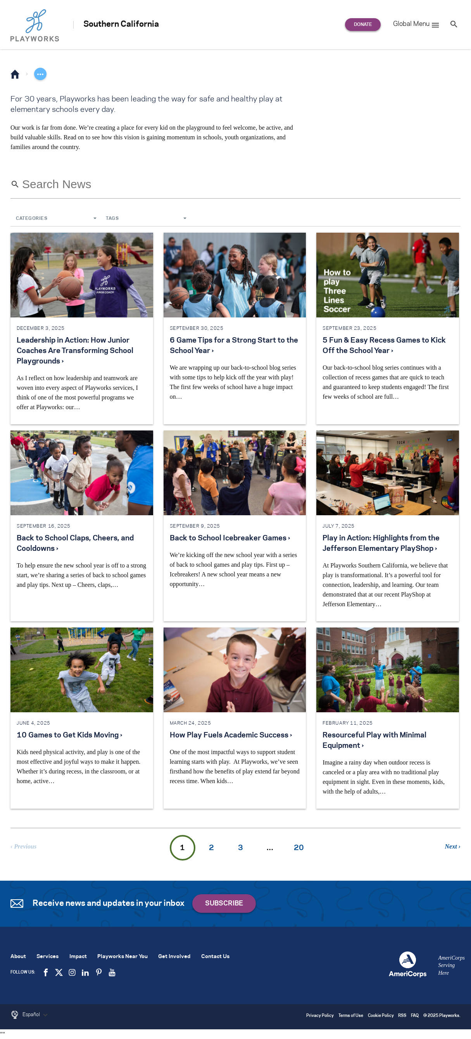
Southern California (121, 24)
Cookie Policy (381, 1016)
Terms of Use (350, 1016)
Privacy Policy (320, 1016)
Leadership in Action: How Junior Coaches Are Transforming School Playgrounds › (75, 351)
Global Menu (416, 25)
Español (36, 1015)
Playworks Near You (122, 956)
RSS (402, 1016)
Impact (78, 956)
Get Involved (174, 956)
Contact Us (215, 956)
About (18, 956)
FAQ (415, 1016)
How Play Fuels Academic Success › (231, 735)
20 (299, 848)
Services (47, 956)
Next (451, 846)
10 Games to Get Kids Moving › (69, 735)
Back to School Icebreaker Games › (230, 538)
